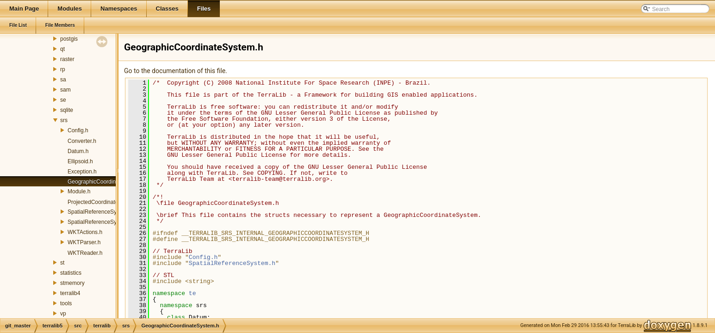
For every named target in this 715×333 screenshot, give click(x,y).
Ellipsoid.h (80, 161)
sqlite (66, 110)
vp (63, 313)
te (192, 293)
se (63, 100)
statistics (70, 273)
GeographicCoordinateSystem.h (107, 182)
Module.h (79, 191)
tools (66, 303)
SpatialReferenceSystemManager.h (111, 222)
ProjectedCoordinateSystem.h (104, 202)
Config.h (78, 130)
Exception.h (82, 171)
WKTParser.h (84, 242)
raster (67, 59)
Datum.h (78, 151)
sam (65, 89)
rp (62, 69)
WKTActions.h (85, 232)
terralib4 (70, 293)
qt (62, 49)
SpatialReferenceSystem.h (100, 212)
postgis (69, 39)
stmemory (72, 283)
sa (63, 79)
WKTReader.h (85, 253)
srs (64, 120)
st (62, 262)
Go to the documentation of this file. (175, 70)
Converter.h (82, 141)
